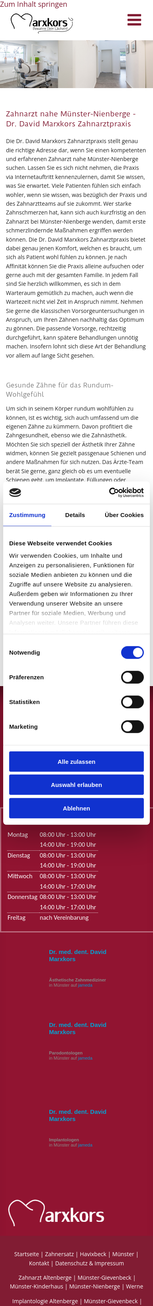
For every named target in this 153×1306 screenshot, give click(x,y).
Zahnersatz (59, 1254)
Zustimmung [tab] (27, 514)
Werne (134, 1286)
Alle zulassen (76, 761)
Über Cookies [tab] (124, 514)
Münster (123, 1254)
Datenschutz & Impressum (89, 1263)
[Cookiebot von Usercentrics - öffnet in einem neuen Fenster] (109, 493)
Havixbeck (93, 1254)
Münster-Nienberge (94, 1286)
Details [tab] (75, 514)
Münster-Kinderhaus (36, 1286)
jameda (85, 985)
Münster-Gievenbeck (104, 1277)
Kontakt (39, 1263)
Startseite (26, 1254)
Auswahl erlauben (76, 784)
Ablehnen (76, 807)
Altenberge (57, 1277)
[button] (116, 22)
